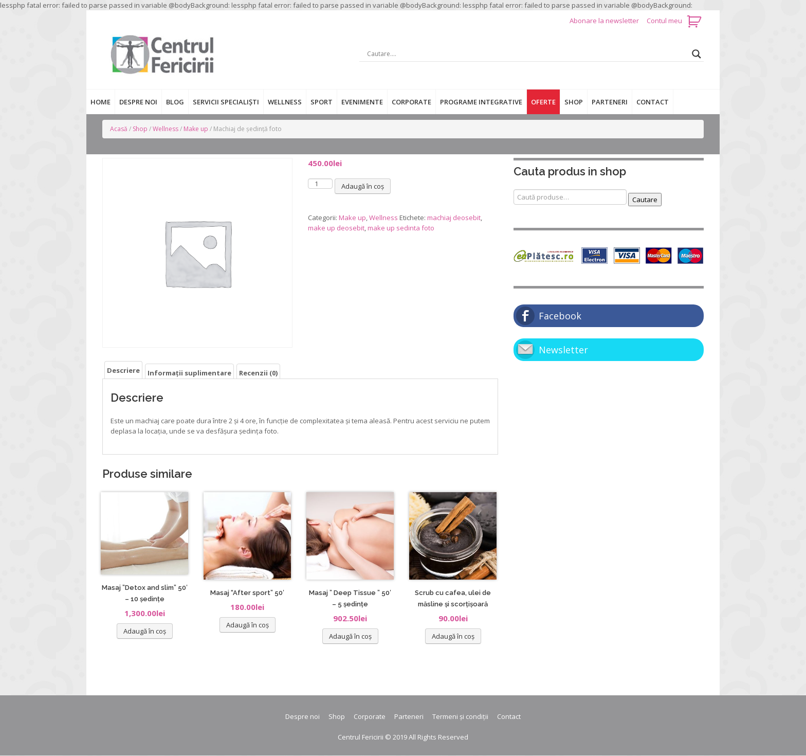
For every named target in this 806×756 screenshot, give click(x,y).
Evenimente (362, 101)
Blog (175, 101)
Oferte (543, 101)
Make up (196, 128)
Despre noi (138, 101)
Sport (321, 101)
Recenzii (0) (258, 372)
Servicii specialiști (226, 101)
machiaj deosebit (454, 217)
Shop (573, 101)
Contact (652, 101)
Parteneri (610, 101)
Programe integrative (481, 101)
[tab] (123, 370)
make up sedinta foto (401, 227)
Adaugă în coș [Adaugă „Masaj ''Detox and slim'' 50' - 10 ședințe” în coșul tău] (144, 631)
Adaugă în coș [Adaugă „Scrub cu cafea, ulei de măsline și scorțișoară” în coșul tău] (453, 636)
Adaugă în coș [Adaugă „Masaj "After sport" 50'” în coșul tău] (247, 624)
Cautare (644, 199)
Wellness (285, 101)
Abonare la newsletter (605, 20)
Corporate (411, 101)
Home (100, 101)
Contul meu (664, 20)
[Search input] (527, 54)
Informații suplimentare (189, 372)
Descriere (123, 370)
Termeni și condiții (460, 716)
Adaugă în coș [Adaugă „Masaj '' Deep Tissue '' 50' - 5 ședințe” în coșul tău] (350, 636)
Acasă (118, 128)
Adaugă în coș (362, 186)
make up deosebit (336, 227)
